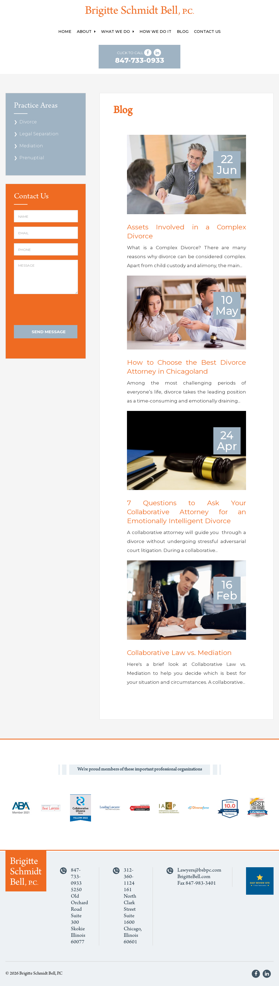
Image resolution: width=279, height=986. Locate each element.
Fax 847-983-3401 (196, 883)
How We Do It (155, 31)
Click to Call (139, 57)
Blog (183, 31)
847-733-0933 (139, 60)
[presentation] (55, 310)
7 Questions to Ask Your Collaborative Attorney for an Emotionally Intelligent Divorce (186, 512)
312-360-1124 (129, 877)
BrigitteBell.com (193, 877)
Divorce (28, 121)
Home (64, 31)
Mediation (31, 145)
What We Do (117, 31)
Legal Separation (39, 133)
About (86, 31)
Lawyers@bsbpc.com (199, 870)
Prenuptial (31, 157)
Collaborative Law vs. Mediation (179, 652)
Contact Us (207, 31)
